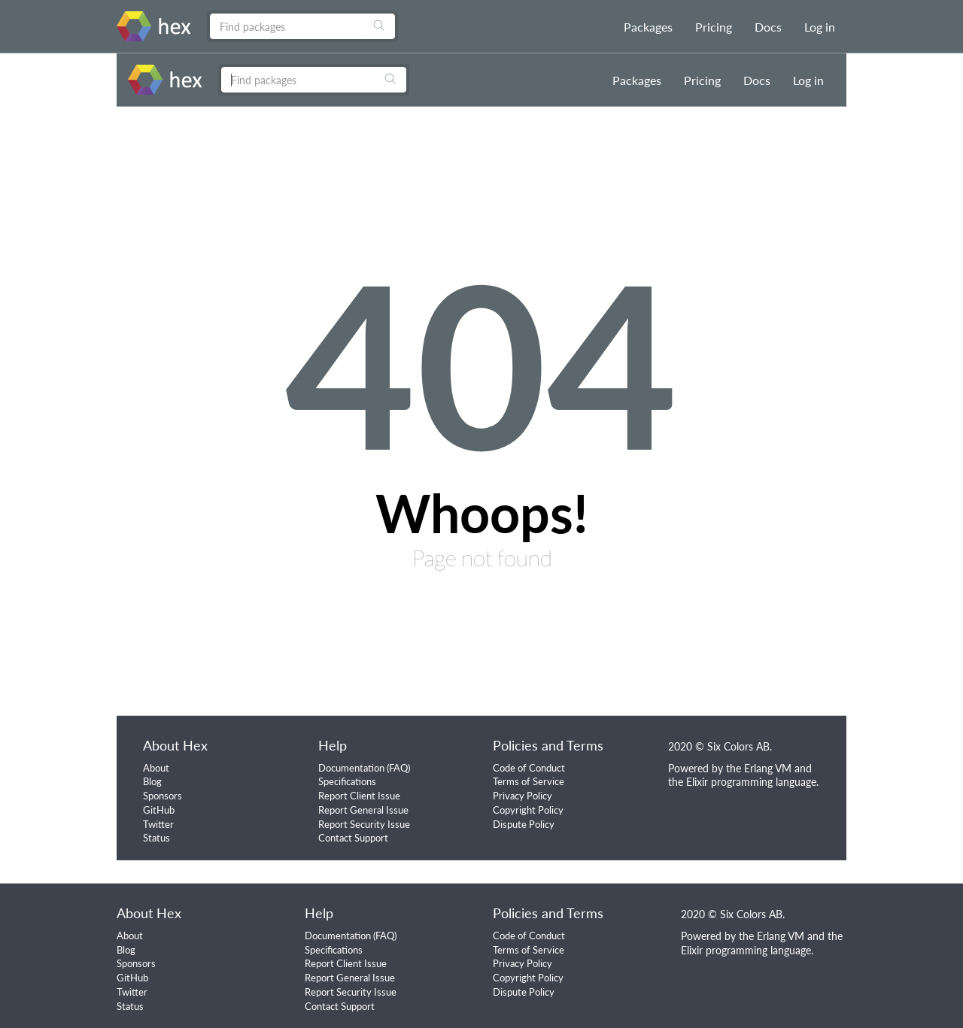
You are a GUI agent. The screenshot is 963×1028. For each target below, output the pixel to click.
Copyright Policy (528, 810)
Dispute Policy (523, 824)
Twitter (158, 824)
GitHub (159, 810)
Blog (152, 781)
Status (156, 838)
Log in (819, 27)
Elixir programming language (751, 781)
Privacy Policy (522, 796)
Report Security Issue (364, 824)
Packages (648, 27)
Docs (768, 27)
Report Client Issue (359, 796)
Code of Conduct (529, 768)
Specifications (347, 781)
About (156, 768)
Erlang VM (767, 768)
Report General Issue (363, 810)
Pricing (713, 27)
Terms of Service (528, 781)
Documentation (351, 768)
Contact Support (353, 838)
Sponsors (162, 796)
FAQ (398, 768)
